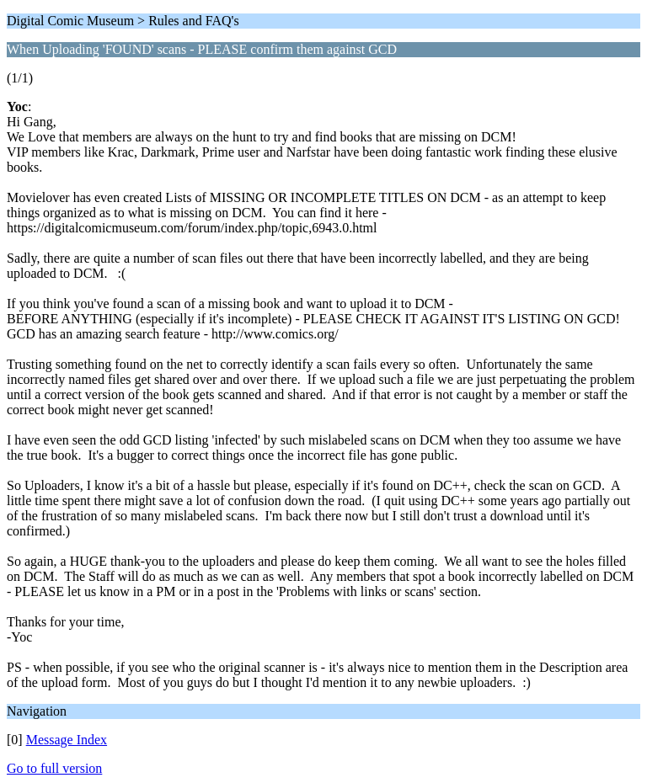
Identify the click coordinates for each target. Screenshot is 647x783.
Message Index (66, 739)
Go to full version (54, 768)
